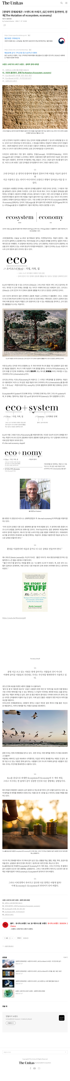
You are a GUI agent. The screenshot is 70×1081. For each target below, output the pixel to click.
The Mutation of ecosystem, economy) (36, 72)
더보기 (65, 957)
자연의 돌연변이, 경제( (13, 72)
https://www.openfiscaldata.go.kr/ (15, 35)
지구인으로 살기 (25, 78)
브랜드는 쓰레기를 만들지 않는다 (17, 70)
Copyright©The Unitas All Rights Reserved (34, 1059)
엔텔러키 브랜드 (12, 1016)
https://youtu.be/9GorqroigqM (14, 618)
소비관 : (10, 912)
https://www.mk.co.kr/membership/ (16, 50)
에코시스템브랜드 (7, 19)
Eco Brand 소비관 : (12, 78)
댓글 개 (4, 1006)
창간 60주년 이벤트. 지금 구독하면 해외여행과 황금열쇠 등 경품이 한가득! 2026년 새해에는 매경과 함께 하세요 (34, 56)
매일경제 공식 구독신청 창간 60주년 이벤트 (20, 53)
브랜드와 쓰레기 (11, 81)
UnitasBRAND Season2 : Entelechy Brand (19, 1019)
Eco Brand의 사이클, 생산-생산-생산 (18, 75)
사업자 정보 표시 (7, 946)
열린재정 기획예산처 (12, 38)
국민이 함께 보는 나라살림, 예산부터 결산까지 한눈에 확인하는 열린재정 (28, 41)
